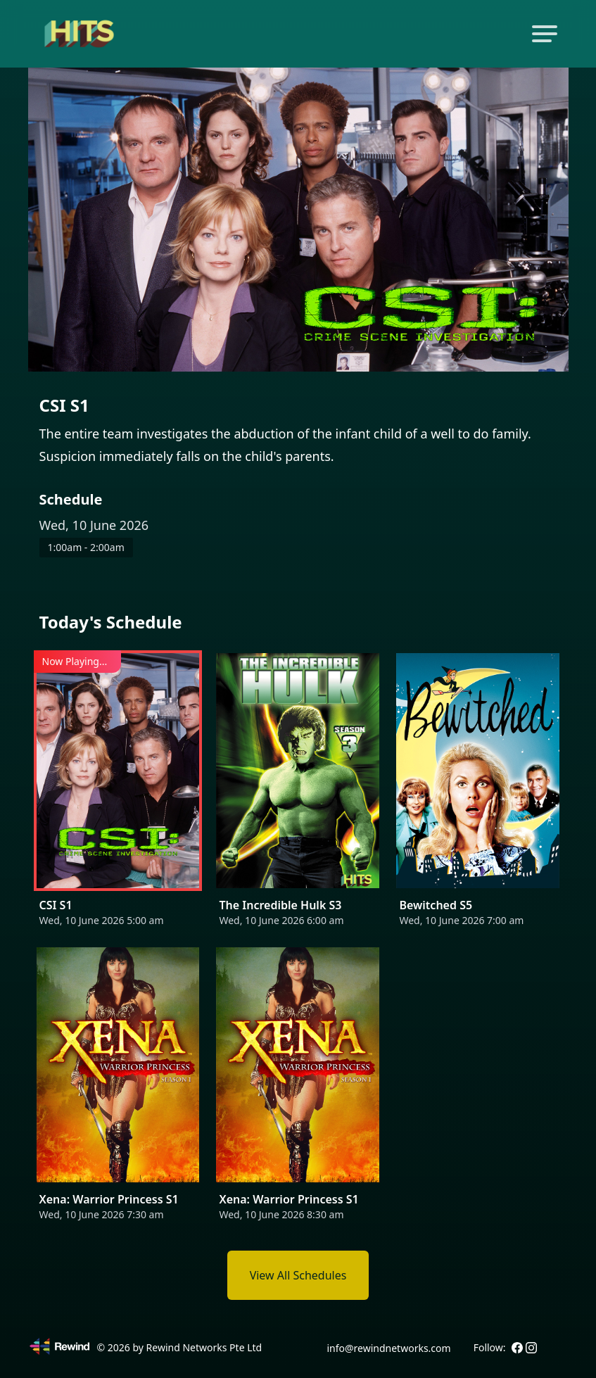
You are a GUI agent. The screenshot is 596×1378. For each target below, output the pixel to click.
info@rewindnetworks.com (388, 1348)
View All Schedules (298, 1275)
